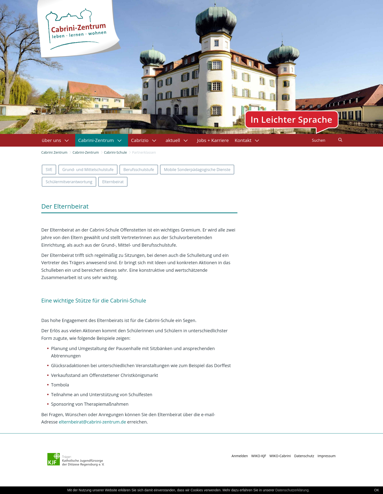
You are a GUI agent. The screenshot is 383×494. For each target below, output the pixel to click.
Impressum (327, 456)
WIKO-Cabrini (280, 456)
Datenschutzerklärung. (292, 490)
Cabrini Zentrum (54, 152)
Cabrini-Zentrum (86, 152)
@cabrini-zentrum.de (92, 422)
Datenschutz (304, 456)
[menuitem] (57, 140)
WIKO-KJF (258, 456)
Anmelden (240, 456)
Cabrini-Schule (115, 152)
